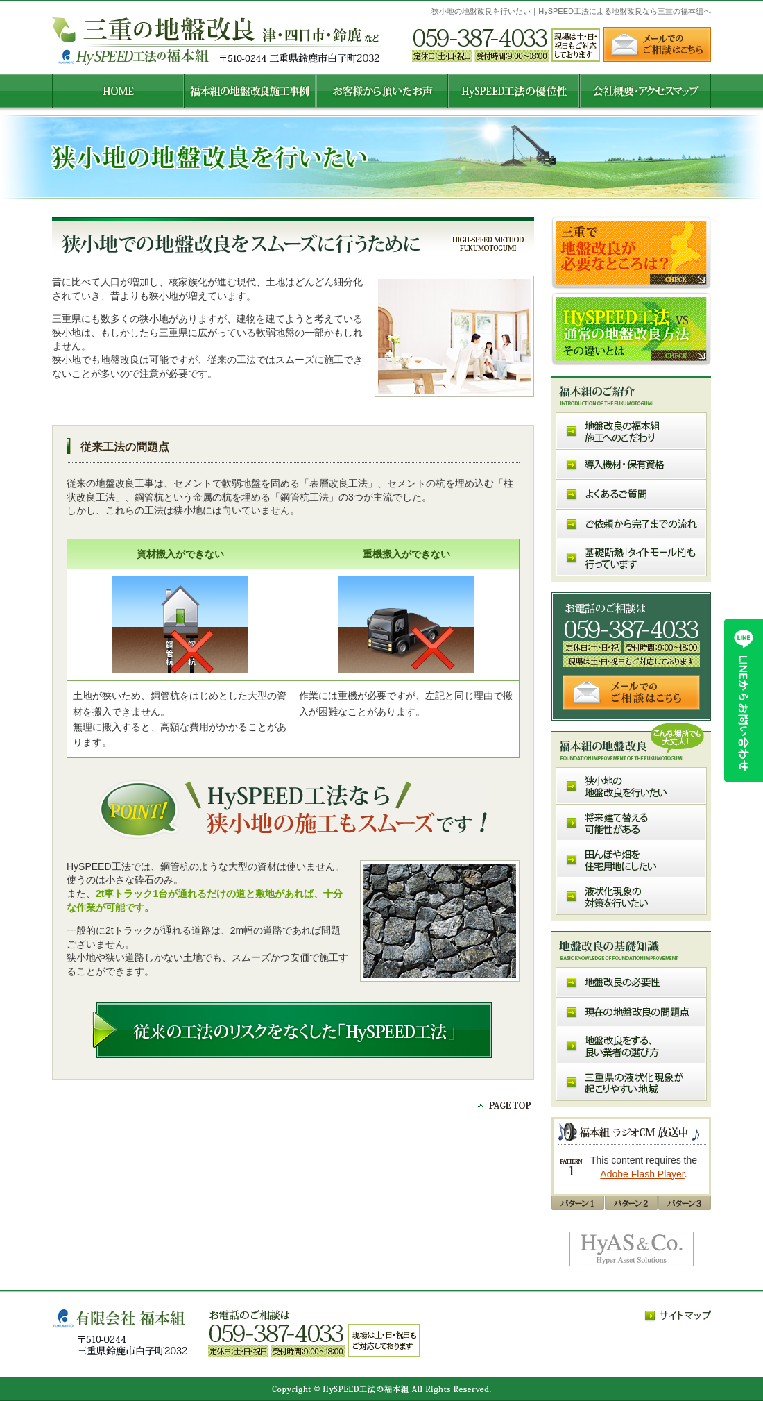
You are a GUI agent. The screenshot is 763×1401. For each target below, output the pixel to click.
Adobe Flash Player (642, 1174)
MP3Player (632, 1167)
